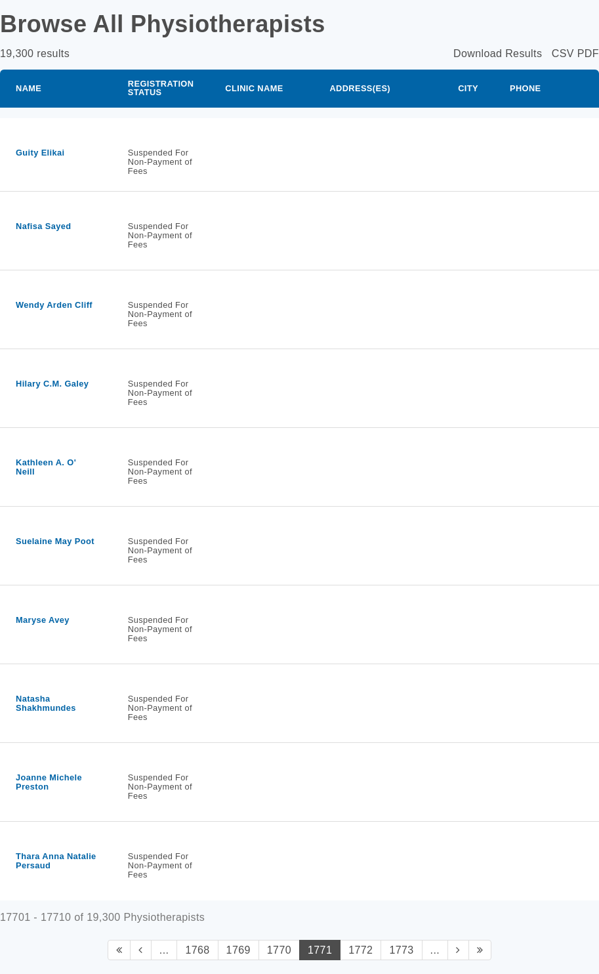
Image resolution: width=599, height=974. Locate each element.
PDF (588, 53)
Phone (525, 88)
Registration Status (161, 88)
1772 (360, 950)
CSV (563, 53)
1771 (320, 950)
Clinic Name (254, 88)
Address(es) (359, 88)
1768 (197, 950)
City (468, 88)
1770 (279, 950)
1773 (401, 950)
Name (28, 88)
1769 (238, 950)
